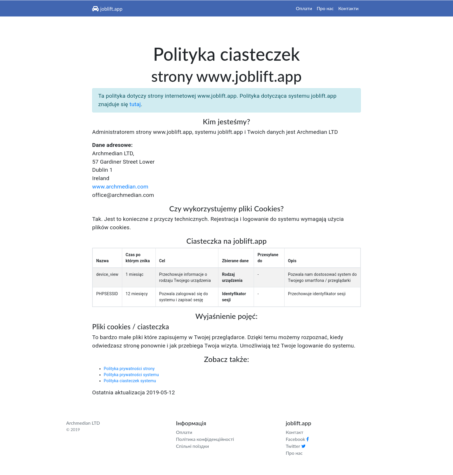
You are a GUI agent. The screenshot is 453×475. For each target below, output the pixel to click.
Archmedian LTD (83, 423)
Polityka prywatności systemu (131, 374)
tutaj (135, 104)
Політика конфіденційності (205, 439)
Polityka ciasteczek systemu (130, 380)
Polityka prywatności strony (129, 368)
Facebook (297, 439)
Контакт (294, 432)
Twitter (296, 446)
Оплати (304, 8)
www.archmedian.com (120, 186)
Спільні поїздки (192, 446)
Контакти (348, 8)
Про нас (325, 8)
